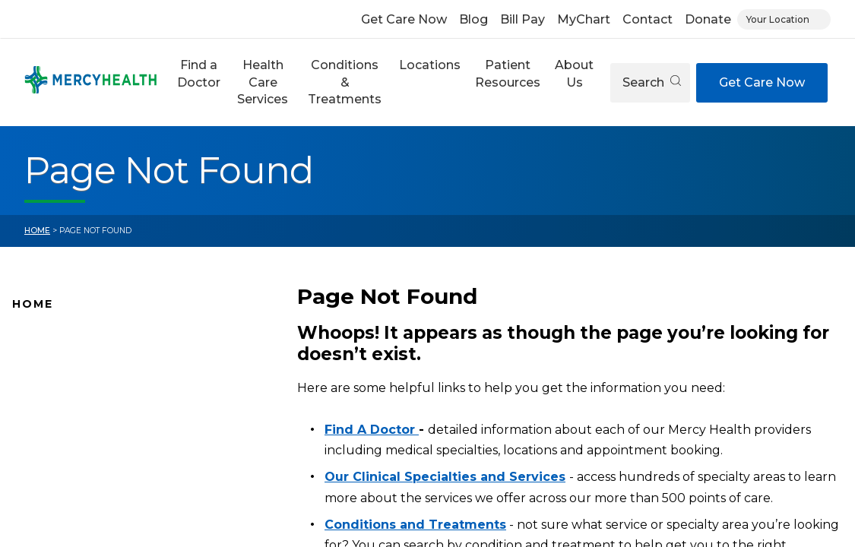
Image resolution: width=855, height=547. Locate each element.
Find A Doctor (51, 361)
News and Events (60, 433)
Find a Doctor (198, 73)
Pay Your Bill (46, 481)
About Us (574, 73)
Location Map (51, 385)
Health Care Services (262, 82)
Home (37, 231)
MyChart (583, 19)
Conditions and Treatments (90, 504)
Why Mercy (43, 337)
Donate (708, 19)
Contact (647, 19)
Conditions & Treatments (345, 82)
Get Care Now (404, 19)
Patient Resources (507, 73)
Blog (473, 19)
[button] (198, 82)
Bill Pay (522, 19)
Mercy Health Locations (79, 409)
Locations (430, 65)
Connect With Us (60, 456)
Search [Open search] (651, 82)
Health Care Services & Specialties (108, 529)
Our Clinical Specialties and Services (445, 477)
